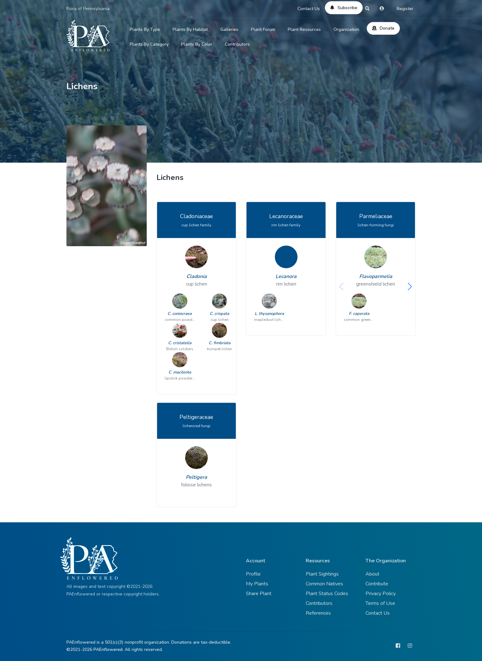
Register (405, 9)
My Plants (257, 583)
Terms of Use (380, 603)
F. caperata (359, 313)
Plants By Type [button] (145, 29)
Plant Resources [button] (304, 29)
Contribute (377, 583)
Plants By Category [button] (149, 44)
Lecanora (286, 276)
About (372, 574)
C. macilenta (179, 372)
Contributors (237, 44)
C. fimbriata (219, 343)
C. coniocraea (179, 313)
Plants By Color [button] (196, 44)
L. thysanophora (269, 313)
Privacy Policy (381, 593)
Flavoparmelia (375, 276)
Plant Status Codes (327, 593)
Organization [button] (346, 29)
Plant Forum (263, 29)
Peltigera (196, 477)
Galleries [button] (229, 29)
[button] (409, 286)
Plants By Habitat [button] (190, 29)
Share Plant (258, 593)
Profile (253, 574)
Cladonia (196, 276)
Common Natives (324, 583)
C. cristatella (179, 343)
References (318, 613)
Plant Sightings (322, 574)
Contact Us (309, 9)
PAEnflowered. (108, 649)
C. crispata (219, 313)
